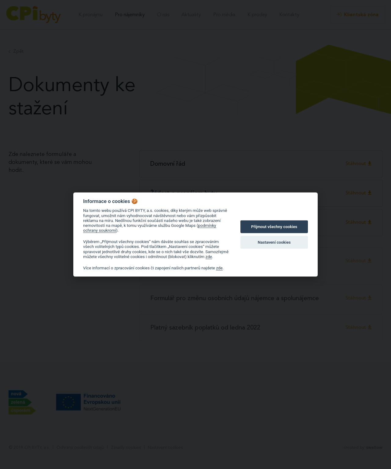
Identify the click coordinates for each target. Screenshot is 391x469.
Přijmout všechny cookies (274, 226)
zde (209, 256)
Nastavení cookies (274, 242)
